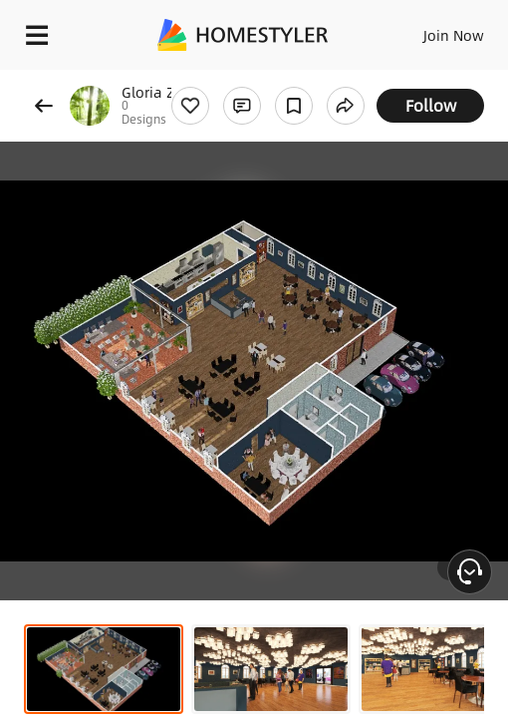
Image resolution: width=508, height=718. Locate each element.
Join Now (453, 35)
